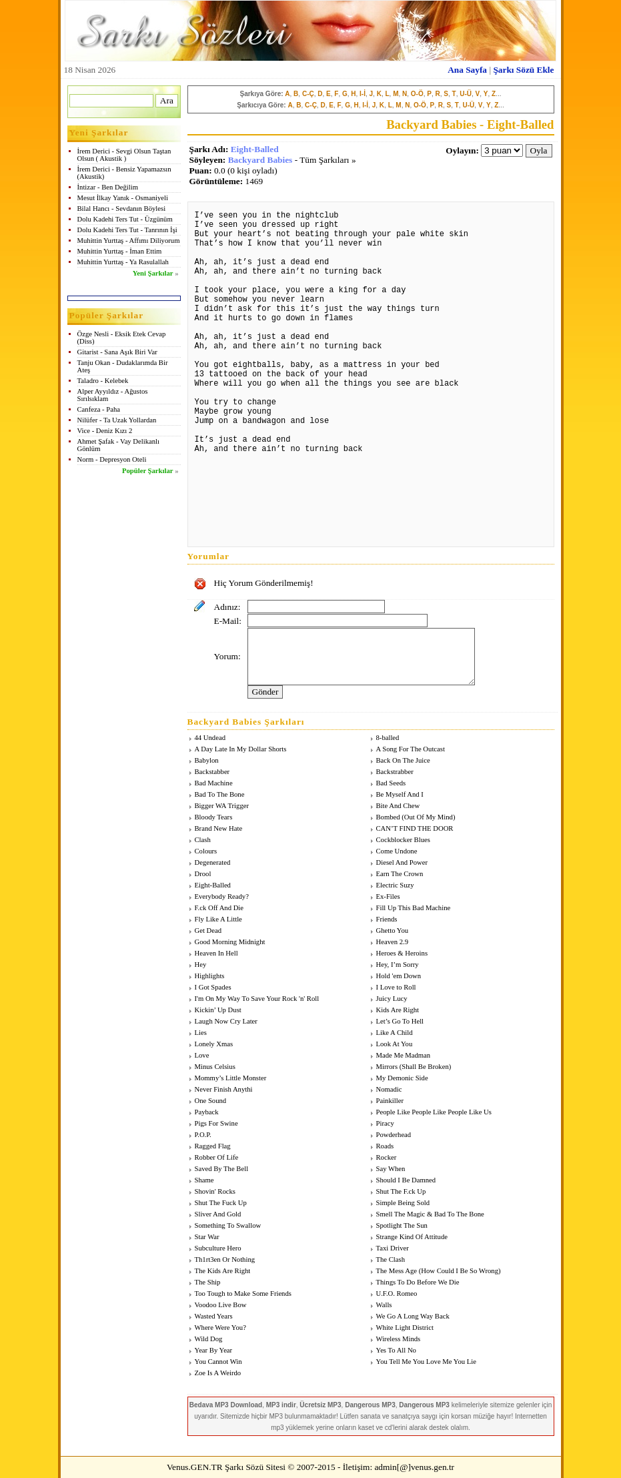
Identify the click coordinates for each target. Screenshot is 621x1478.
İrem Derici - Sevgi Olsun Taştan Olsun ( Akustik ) (124, 154)
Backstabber (212, 771)
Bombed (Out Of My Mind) (416, 817)
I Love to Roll (396, 987)
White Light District (405, 1327)
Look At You (394, 1044)
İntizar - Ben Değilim (107, 187)
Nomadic (389, 1089)
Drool (203, 873)
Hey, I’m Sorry (397, 964)
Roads (385, 1146)
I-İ (363, 93)
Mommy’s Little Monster (231, 1078)
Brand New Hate (219, 828)
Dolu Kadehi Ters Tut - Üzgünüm (125, 219)
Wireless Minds (398, 1339)
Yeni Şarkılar (153, 273)
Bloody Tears (214, 817)
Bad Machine (214, 783)
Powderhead (394, 1134)
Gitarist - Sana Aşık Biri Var (117, 352)
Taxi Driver (392, 1248)
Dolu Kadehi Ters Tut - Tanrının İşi (127, 230)
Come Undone (397, 851)
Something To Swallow (228, 1225)
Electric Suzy (395, 885)
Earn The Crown (400, 873)
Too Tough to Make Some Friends (243, 1293)
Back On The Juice (403, 760)
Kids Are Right (398, 1010)
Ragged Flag (213, 1146)
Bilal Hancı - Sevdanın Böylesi (121, 208)
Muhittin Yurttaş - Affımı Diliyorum (128, 240)
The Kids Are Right (223, 1270)
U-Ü (466, 93)
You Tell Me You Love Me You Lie (426, 1361)
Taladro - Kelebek (103, 380)
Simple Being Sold (403, 1202)
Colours (206, 851)
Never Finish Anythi (224, 1089)
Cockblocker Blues (403, 839)
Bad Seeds (391, 783)
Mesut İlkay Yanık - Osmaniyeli (122, 198)
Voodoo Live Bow (221, 1305)
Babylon (207, 760)
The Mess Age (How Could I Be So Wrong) (438, 1270)
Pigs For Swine (216, 1123)
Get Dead (208, 930)
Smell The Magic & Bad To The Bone (430, 1214)
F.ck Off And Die (219, 907)
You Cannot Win (218, 1361)
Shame (204, 1180)
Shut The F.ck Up (401, 1191)
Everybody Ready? (222, 896)
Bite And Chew (398, 805)
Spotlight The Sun (402, 1225)
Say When (391, 1168)
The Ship (208, 1282)
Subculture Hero (218, 1248)
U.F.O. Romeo (397, 1293)
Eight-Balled (255, 149)
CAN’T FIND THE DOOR (415, 828)
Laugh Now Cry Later (226, 1021)
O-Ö (417, 93)
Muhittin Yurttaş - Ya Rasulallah (123, 262)
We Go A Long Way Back (413, 1316)
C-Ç (308, 93)
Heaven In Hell (216, 953)
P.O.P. (203, 1134)
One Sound (211, 1100)
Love (202, 1055)
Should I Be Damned (406, 1180)
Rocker (386, 1157)
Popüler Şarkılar (147, 470)
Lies (201, 1032)
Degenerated (213, 862)
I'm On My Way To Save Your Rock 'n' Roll (257, 998)
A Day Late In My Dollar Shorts (241, 749)
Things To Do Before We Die (418, 1282)
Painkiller (390, 1100)
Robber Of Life (217, 1157)
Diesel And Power (402, 862)
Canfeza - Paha (99, 409)
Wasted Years (214, 1316)
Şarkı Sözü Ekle (523, 70)
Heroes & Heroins (402, 953)
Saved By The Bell (222, 1168)
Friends (387, 919)
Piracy (385, 1123)
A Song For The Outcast (410, 749)
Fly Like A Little (218, 919)
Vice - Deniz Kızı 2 (105, 430)
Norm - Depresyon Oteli (112, 459)
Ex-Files (388, 896)
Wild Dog (209, 1339)
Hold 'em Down (399, 976)
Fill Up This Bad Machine (413, 907)
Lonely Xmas (214, 1044)
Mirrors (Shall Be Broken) (414, 1066)
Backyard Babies (260, 160)
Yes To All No (396, 1350)
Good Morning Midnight (230, 942)
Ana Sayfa (467, 70)
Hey (201, 964)
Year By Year (214, 1350)
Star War (207, 1236)
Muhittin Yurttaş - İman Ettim (119, 251)
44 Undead (210, 737)
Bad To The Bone (220, 794)
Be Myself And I (400, 794)
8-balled (388, 737)
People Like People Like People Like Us (434, 1112)
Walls (384, 1305)
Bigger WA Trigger (222, 805)
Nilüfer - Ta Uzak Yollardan (117, 420)
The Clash (391, 1259)
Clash (203, 839)
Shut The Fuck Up (221, 1202)
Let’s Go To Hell (400, 1021)
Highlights (210, 976)
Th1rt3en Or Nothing (225, 1259)
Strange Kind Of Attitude (412, 1236)
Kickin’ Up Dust (218, 1010)
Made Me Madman (403, 1055)
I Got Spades (213, 987)
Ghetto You (392, 930)
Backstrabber (395, 771)
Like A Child (394, 1032)
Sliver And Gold (218, 1214)
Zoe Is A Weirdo (218, 1373)
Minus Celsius (215, 1066)
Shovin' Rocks (215, 1191)
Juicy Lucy (392, 998)
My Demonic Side (402, 1078)
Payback (207, 1112)
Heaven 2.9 (392, 942)
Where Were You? (220, 1327)
